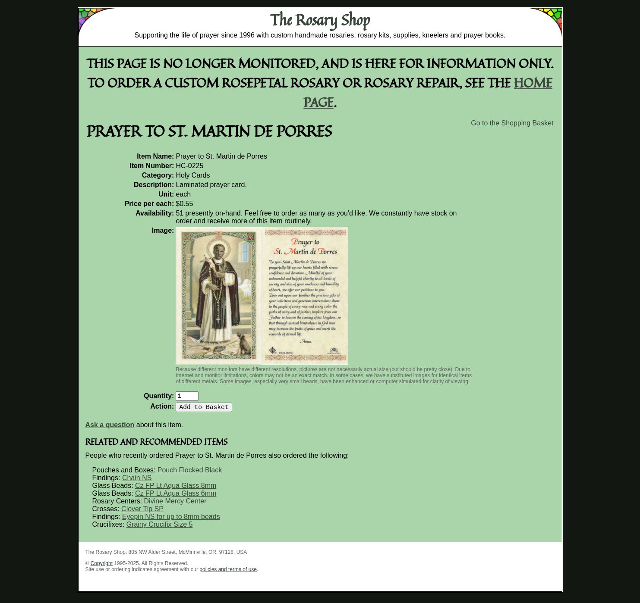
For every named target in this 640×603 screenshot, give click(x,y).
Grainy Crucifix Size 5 (159, 527)
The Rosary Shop (320, 19)
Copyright (102, 567)
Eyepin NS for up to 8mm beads (171, 520)
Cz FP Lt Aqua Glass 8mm (175, 489)
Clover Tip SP (142, 512)
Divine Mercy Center (175, 504)
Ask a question (110, 428)
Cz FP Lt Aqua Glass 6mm (175, 496)
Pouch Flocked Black (190, 473)
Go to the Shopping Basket (512, 123)
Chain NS (136, 481)
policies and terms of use (228, 573)
